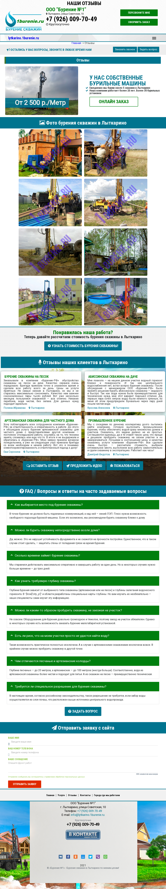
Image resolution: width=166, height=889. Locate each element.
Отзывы (72, 792)
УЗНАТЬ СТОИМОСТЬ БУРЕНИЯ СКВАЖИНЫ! (83, 346)
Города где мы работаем (107, 792)
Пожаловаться (125, 465)
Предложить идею (84, 465)
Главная (50, 792)
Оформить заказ (139, 22)
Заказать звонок (125, 49)
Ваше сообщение (18, 756)
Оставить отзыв (42, 465)
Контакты (85, 792)
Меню (154, 37)
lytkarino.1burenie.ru (23, 38)
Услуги (61, 792)
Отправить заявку (24, 781)
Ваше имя (13, 734)
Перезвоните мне (139, 12)
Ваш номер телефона (20, 745)
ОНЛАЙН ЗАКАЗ (114, 101)
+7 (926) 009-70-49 (71, 19)
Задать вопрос (148, 49)
